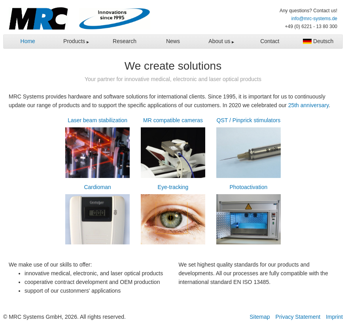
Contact (269, 41)
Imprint (334, 317)
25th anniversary (308, 105)
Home (28, 41)
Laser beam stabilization (97, 148)
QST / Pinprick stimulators (248, 148)
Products (75, 41)
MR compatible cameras (173, 148)
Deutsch (318, 41)
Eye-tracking (173, 215)
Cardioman (97, 215)
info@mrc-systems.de (314, 18)
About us (220, 41)
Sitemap (260, 317)
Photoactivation (248, 215)
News (173, 41)
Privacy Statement (298, 317)
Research (124, 41)
